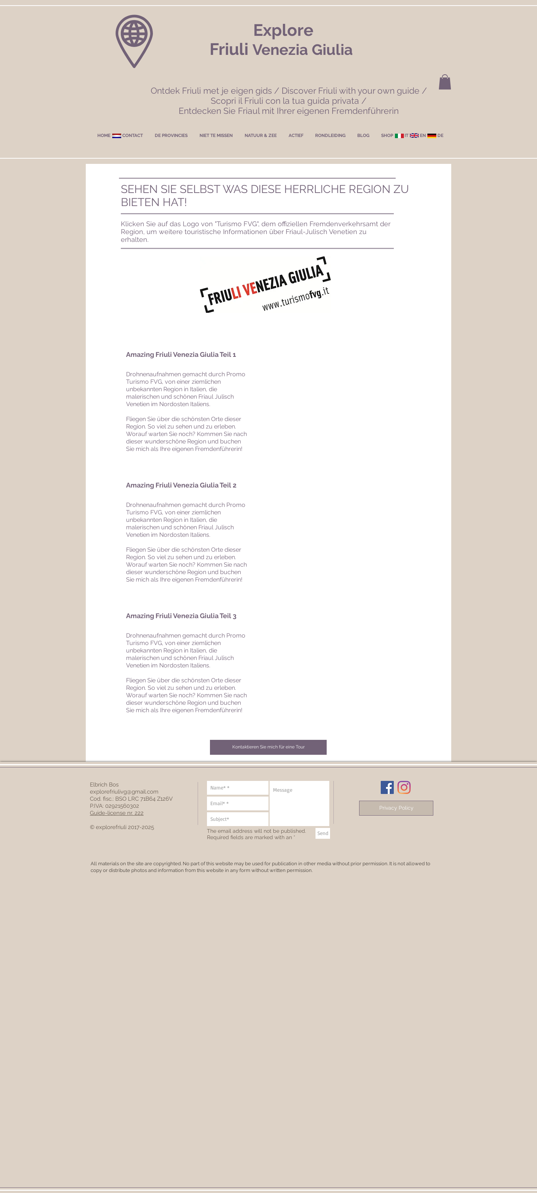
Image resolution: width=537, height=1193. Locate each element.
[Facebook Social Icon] (387, 787)
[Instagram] (404, 787)
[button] (445, 82)
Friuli (231, 49)
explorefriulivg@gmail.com (124, 791)
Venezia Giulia (302, 49)
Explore (283, 30)
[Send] (322, 833)
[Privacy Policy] (396, 808)
